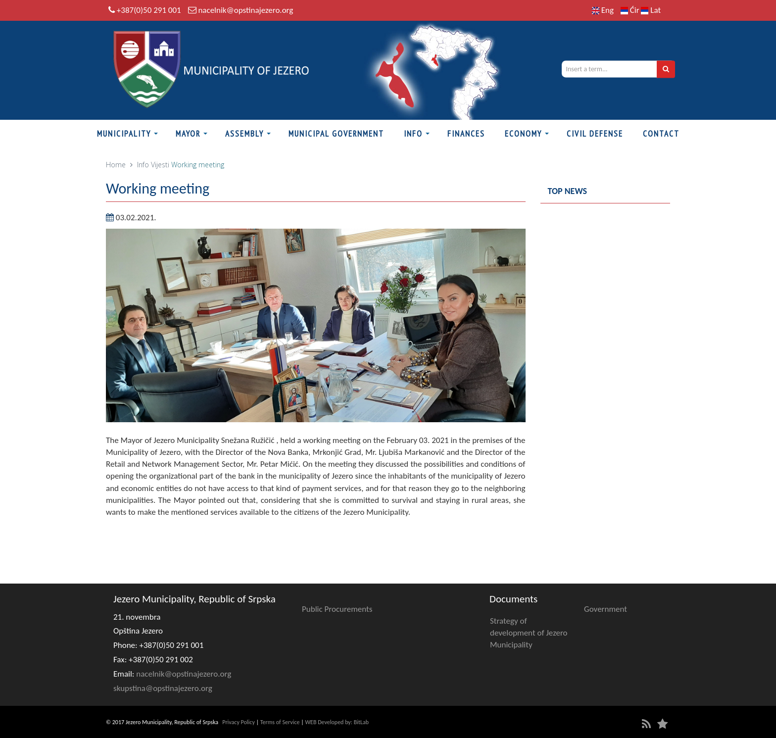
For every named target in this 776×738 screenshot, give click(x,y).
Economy (523, 133)
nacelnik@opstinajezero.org (245, 10)
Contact (661, 133)
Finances (466, 133)
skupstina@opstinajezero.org (162, 688)
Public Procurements (337, 609)
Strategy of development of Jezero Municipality (529, 633)
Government (605, 609)
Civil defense (595, 133)
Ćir (631, 10)
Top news (567, 191)
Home (116, 164)
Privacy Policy (238, 722)
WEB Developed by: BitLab (337, 722)
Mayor (188, 133)
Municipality (124, 133)
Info (413, 133)
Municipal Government (336, 133)
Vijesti (160, 164)
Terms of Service (280, 722)
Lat (651, 10)
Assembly (244, 133)
